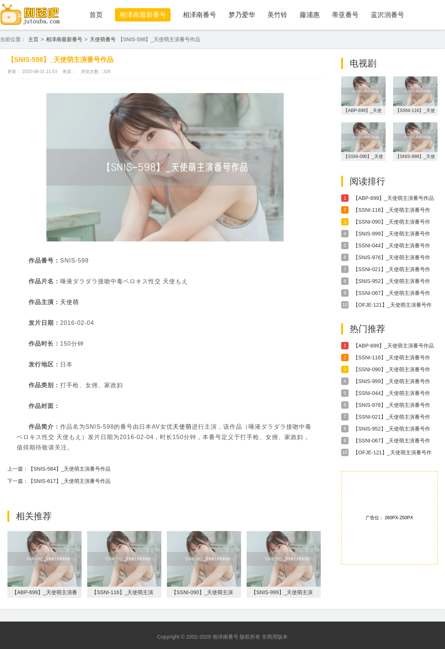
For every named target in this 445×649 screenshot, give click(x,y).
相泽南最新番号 (142, 15)
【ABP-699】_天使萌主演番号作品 (393, 198)
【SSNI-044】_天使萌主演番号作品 (391, 246)
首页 (96, 15)
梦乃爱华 (241, 15)
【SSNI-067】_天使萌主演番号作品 (391, 293)
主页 (33, 39)
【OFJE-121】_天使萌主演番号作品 (392, 305)
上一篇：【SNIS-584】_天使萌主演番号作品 (59, 469)
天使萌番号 (103, 39)
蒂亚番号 (345, 15)
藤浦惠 (310, 15)
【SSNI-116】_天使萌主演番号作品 (391, 210)
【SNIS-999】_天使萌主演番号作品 (391, 234)
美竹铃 (277, 15)
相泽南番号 (199, 15)
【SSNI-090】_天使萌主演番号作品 (391, 222)
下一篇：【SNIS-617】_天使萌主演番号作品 (59, 481)
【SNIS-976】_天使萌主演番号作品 (391, 257)
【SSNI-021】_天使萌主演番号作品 (391, 269)
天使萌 (69, 302)
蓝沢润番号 (387, 15)
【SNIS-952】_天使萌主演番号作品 (391, 281)
